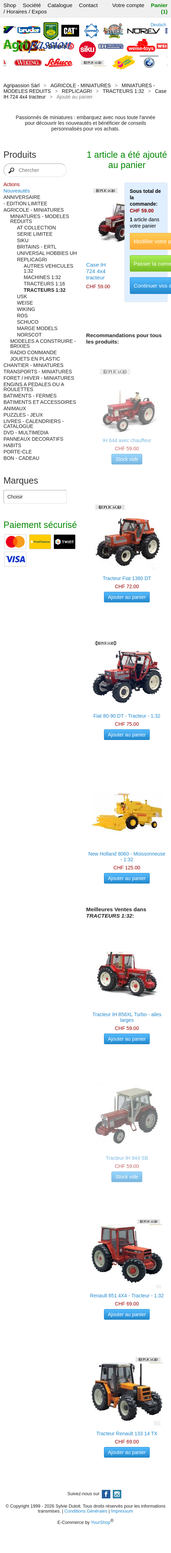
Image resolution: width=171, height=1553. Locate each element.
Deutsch (158, 24)
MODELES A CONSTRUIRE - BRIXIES (43, 344)
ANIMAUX (15, 408)
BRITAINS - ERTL (37, 246)
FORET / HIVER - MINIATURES (39, 377)
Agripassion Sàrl (22, 85)
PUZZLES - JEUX (23, 414)
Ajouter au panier (127, 597)
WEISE (25, 302)
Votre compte (128, 5)
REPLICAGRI (77, 91)
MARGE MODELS (37, 328)
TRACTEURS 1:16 (44, 283)
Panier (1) (159, 8)
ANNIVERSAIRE (22, 197)
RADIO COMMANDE (33, 352)
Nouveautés (17, 190)
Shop (10, 5)
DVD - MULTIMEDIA (26, 432)
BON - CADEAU (21, 458)
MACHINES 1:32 (42, 277)
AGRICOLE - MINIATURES (80, 85)
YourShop (100, 1522)
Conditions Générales (85, 1511)
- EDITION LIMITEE (26, 203)
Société (32, 5)
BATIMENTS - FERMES (30, 395)
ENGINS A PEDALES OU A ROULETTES (34, 387)
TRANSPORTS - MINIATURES (38, 371)
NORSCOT (29, 334)
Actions (12, 184)
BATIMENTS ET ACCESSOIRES (40, 402)
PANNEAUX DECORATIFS (34, 438)
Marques (21, 480)
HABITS (13, 445)
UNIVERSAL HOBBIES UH (47, 253)
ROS (22, 315)
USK (22, 296)
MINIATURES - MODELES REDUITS (39, 219)
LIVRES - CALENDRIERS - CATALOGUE (34, 424)
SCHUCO (28, 321)
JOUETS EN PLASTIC (35, 358)
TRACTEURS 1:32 (123, 91)
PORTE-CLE (18, 451)
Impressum (122, 1511)
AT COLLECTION (36, 227)
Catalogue (60, 5)
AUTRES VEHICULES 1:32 (48, 268)
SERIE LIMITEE (35, 234)
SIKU (23, 240)
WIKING (26, 309)
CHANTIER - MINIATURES (34, 365)
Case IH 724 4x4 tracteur (96, 271)
